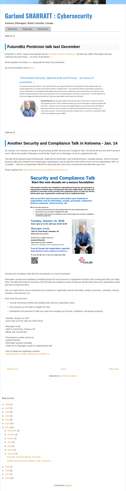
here (30, 62)
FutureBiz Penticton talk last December (43, 46)
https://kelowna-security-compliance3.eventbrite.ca (45, 170)
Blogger (68, 485)
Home (63, 369)
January (11, 454)
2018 (7, 470)
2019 (7, 467)
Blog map (27, 29)
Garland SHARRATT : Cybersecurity (48, 15)
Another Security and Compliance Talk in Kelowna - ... (30, 461)
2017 (7, 474)
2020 (7, 427)
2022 (7, 420)
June (9, 442)
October (11, 434)
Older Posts (114, 369)
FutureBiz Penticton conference (61, 54)
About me (12, 29)
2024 (7, 412)
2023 (7, 416)
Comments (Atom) (69, 376)
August (10, 438)
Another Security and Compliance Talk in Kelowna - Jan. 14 (62, 143)
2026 (7, 404)
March (10, 450)
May (9, 446)
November (12, 431)
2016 (7, 478)
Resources (43, 29)
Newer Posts (12, 369)
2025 (7, 408)
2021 (7, 423)
